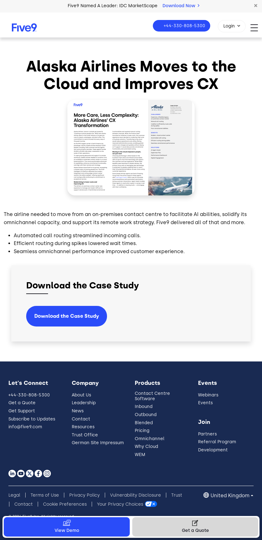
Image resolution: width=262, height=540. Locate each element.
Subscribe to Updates (31, 419)
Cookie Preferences (65, 504)
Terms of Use (45, 495)
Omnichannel (149, 438)
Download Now (181, 5)
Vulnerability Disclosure (135, 495)
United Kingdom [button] (230, 495)
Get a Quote (22, 402)
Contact (81, 419)
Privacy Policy (84, 495)
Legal (14, 495)
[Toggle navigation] (256, 27)
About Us (81, 395)
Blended (144, 422)
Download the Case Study (66, 316)
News (78, 411)
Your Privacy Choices (120, 504)
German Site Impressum (98, 442)
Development (213, 450)
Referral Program (217, 441)
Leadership (84, 402)
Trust (176, 495)
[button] (255, 5)
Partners (207, 434)
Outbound (146, 414)
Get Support (21, 411)
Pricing (142, 430)
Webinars (208, 395)
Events (205, 402)
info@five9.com (25, 427)
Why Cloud (146, 446)
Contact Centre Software (152, 396)
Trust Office (85, 435)
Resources (83, 427)
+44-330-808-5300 (184, 25)
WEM (140, 454)
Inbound (144, 406)
